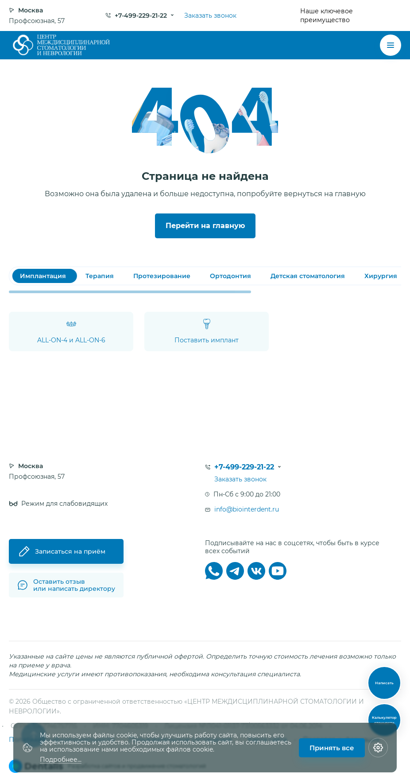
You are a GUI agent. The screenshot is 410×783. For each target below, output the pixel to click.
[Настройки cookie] (378, 747)
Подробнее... (60, 760)
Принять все (331, 748)
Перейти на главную (205, 225)
